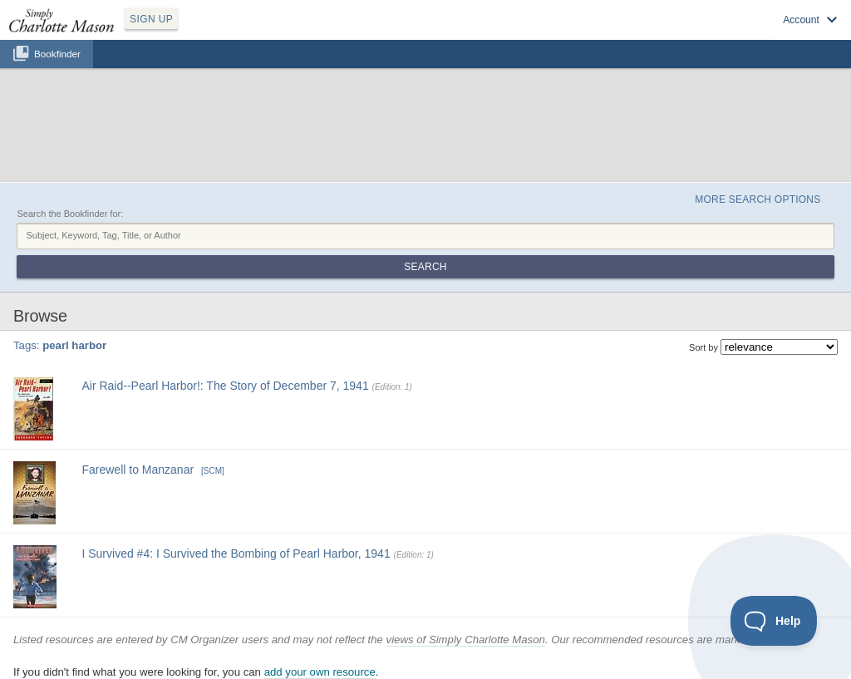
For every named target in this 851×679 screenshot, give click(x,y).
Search (425, 267)
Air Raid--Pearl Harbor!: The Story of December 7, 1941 (224, 385)
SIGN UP (151, 19)
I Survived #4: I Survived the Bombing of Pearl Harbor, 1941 (235, 553)
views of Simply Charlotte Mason (465, 639)
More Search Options (757, 199)
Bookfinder (57, 53)
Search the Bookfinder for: (70, 214)
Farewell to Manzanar (137, 469)
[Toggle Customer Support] (774, 621)
